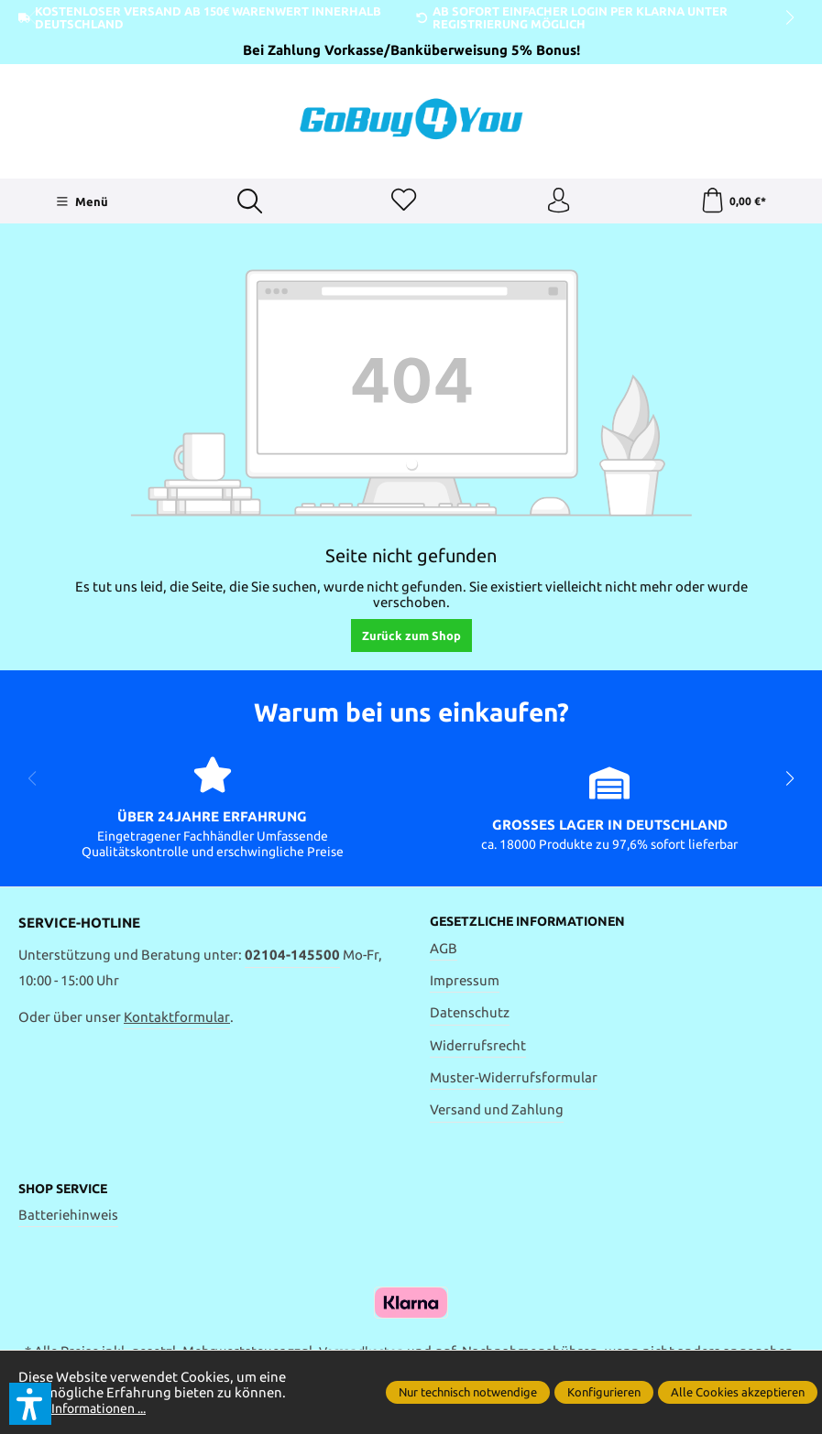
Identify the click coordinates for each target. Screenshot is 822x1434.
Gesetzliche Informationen (535, 924)
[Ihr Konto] (558, 202)
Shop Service (68, 1192)
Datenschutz (470, 1016)
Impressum (464, 984)
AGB (443, 951)
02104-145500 (292, 957)
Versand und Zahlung (497, 1113)
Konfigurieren (604, 1391)
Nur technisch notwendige (468, 1391)
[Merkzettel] (403, 202)
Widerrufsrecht (478, 1048)
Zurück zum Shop (411, 638)
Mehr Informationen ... (88, 1408)
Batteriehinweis (68, 1218)
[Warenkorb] (732, 202)
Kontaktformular (177, 1019)
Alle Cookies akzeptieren (738, 1391)
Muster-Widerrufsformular (513, 1081)
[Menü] (80, 203)
